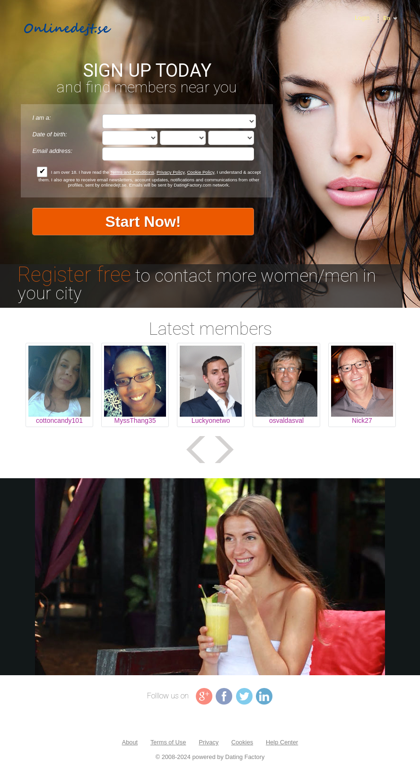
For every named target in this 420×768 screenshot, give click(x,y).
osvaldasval (286, 420)
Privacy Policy (170, 172)
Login (362, 17)
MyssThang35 (135, 420)
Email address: (52, 150)
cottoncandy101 (59, 420)
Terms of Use (168, 742)
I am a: (41, 117)
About (130, 742)
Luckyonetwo (211, 420)
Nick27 (362, 420)
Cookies (242, 742)
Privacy (209, 742)
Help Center (282, 742)
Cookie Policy (200, 172)
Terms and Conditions (132, 172)
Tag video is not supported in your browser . (210, 576)
